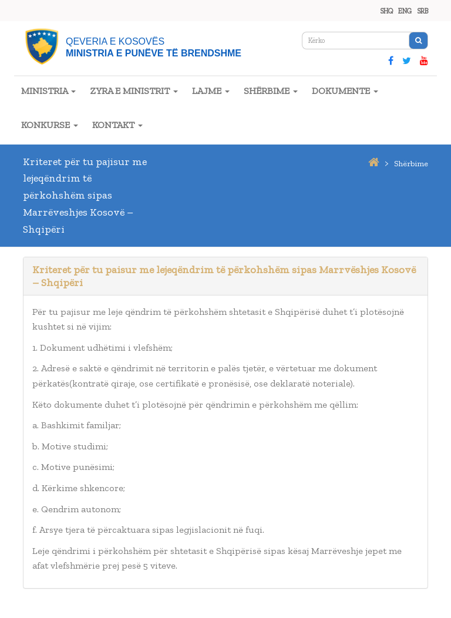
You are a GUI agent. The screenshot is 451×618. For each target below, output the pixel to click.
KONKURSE (49, 124)
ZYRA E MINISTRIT (134, 90)
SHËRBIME (271, 90)
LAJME (211, 90)
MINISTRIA (48, 90)
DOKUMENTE (345, 90)
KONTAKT (117, 124)
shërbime (411, 164)
